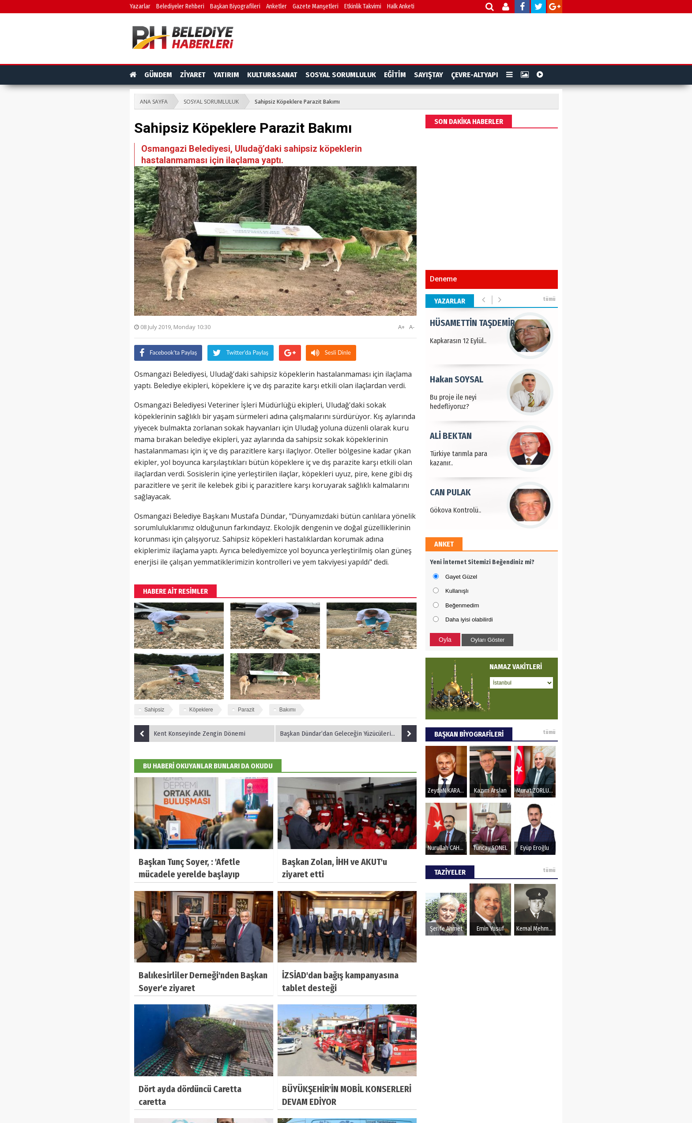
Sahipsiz (154, 710)
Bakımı (287, 710)
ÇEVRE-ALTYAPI (474, 74)
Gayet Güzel (461, 576)
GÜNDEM (158, 74)
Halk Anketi (400, 6)
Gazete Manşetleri (315, 6)
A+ (401, 327)
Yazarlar (140, 6)
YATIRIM (226, 74)
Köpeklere (201, 710)
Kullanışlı (457, 591)
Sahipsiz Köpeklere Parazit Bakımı (297, 101)
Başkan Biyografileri (235, 6)
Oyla (445, 639)
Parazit (246, 710)
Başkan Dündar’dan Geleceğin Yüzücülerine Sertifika (348, 733)
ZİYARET (193, 74)
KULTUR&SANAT (272, 74)
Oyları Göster (487, 639)
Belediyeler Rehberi (180, 6)
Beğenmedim (462, 605)
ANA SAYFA (154, 101)
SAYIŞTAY (428, 74)
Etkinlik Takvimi (362, 6)
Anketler (276, 6)
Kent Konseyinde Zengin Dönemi (189, 733)
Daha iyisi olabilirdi (469, 619)
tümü (549, 299)
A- (411, 327)
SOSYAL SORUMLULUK (340, 74)
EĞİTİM (395, 74)
